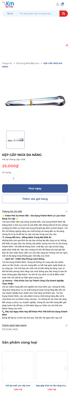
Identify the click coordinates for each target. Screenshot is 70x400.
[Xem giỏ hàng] (62, 5)
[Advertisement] (35, 37)
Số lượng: (6, 172)
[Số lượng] (14, 178)
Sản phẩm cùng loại (19, 342)
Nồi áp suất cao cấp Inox (18, 385)
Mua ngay (35, 188)
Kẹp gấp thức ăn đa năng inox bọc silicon (52, 385)
